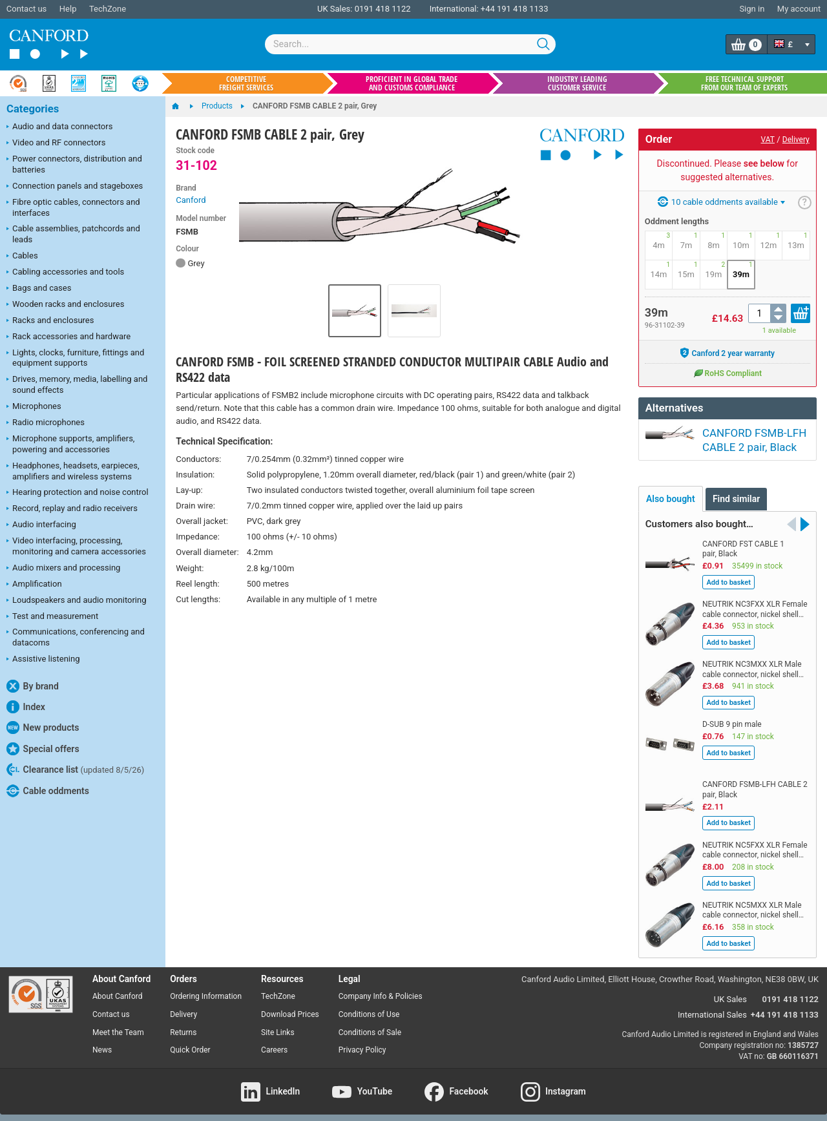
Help (68, 9)
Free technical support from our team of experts (744, 83)
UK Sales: (335, 9)
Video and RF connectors (55, 143)
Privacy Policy (362, 1043)
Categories (32, 109)
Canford (190, 200)
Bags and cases (38, 289)
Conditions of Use (369, 1007)
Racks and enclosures (50, 321)
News (102, 1043)
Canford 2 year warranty (727, 353)
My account (799, 9)
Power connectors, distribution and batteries (74, 164)
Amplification (34, 585)
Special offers (42, 748)
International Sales (712, 1008)
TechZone (107, 9)
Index (25, 706)
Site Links (278, 1026)
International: (454, 9)
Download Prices (290, 1007)
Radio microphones (45, 423)
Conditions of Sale (370, 1026)
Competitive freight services (246, 83)
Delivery (796, 139)
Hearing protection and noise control (77, 493)
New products (42, 727)
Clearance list (75, 769)
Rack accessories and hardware (68, 337)
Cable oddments (47, 790)
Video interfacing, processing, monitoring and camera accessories (76, 546)
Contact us (26, 9)
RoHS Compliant (727, 373)
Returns (183, 1026)
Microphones (33, 407)
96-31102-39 (665, 325)
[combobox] (410, 44)
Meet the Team (118, 1026)
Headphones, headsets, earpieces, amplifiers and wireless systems (73, 471)
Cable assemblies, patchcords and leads (73, 234)
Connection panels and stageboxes (74, 187)
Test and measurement (52, 617)
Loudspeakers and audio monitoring (76, 601)
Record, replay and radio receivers (72, 509)
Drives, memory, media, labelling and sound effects (76, 384)
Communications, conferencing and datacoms (75, 637)
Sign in (751, 9)
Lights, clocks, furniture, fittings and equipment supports (75, 358)
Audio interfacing (41, 525)
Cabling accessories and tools (65, 272)
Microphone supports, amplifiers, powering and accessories (70, 444)
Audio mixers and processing (63, 568)
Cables (22, 256)
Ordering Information (206, 989)
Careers (274, 1043)
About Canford (117, 989)
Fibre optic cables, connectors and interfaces (73, 207)
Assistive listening (43, 659)
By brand (32, 686)
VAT (768, 139)
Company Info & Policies (381, 989)
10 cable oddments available (721, 202)
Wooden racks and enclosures (65, 305)
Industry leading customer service (577, 83)
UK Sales (730, 993)
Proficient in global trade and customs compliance (411, 83)
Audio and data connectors (59, 127)
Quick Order (190, 1043)
